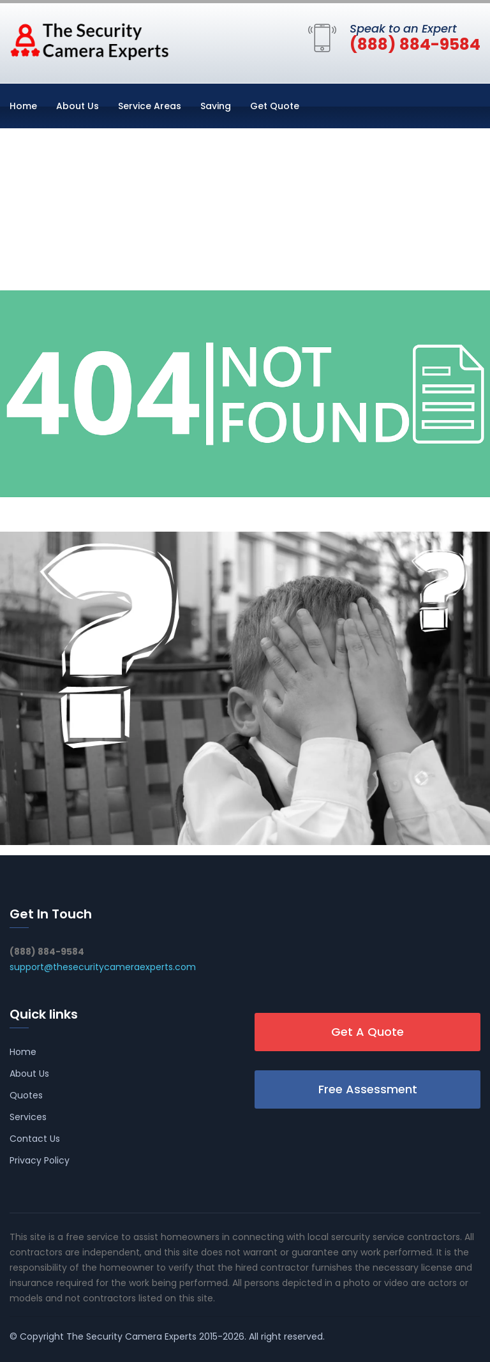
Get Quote (274, 106)
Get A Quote (367, 1032)
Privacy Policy (40, 1160)
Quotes (26, 1095)
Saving (215, 106)
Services (28, 1117)
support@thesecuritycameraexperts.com (103, 967)
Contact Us (35, 1138)
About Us (77, 106)
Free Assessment (367, 1089)
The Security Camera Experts (131, 1336)
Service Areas (149, 106)
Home (23, 106)
